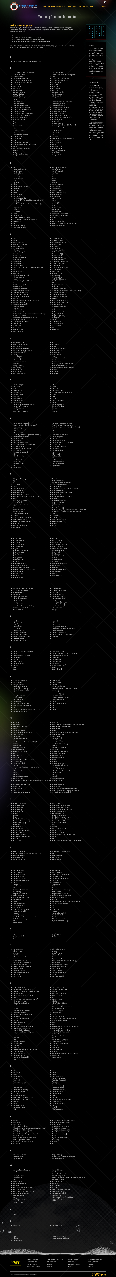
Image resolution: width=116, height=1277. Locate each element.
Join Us (79, 7)
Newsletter (85, 7)
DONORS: (69, 1262)
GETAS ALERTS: (91, 1260)
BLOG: (48, 1262)
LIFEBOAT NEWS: (50, 1260)
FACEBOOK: (29, 1260)
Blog (49, 7)
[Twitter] (95, 1274)
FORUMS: (69, 1267)
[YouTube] (102, 1274)
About (44, 7)
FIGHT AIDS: (29, 1265)
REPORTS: (49, 1265)
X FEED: (28, 1262)
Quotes (91, 7)
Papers (69, 7)
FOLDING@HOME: (71, 1265)
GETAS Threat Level (15, 1263)
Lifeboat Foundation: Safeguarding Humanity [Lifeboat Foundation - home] (23, 6)
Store (95, 7)
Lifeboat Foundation (20, 1274)
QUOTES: (89, 1267)
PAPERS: (49, 1267)
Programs (58, 7)
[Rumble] (105, 1274)
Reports (64, 7)
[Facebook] (92, 1274)
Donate (74, 7)
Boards (53, 7)
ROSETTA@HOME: (30, 1267)
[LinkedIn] (98, 1274)
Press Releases (102, 7)
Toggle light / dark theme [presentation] (105, 2)
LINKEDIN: (70, 1260)
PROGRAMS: (90, 1265)
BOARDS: (90, 1262)
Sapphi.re (35, 1274)
